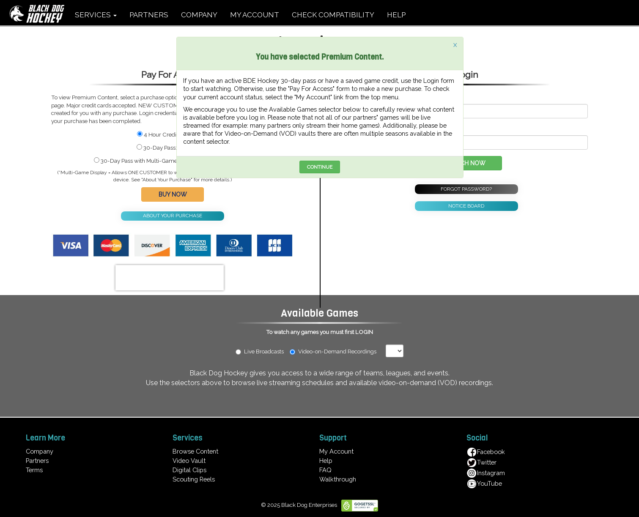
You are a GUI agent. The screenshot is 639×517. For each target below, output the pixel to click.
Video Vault (189, 460)
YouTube (484, 483)
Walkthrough (337, 479)
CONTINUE (319, 167)
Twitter (481, 462)
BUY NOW (173, 194)
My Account (336, 451)
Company (39, 451)
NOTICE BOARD (466, 206)
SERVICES (96, 15)
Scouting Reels (194, 479)
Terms (34, 469)
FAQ (325, 469)
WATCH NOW (466, 163)
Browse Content (195, 451)
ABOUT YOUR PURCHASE (172, 216)
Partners (37, 460)
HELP (396, 15)
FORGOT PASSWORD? (466, 189)
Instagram (485, 472)
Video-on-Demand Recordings (337, 351)
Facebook (485, 451)
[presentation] (169, 277)
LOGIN (364, 331)
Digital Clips (189, 469)
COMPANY (199, 15)
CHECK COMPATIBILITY (333, 15)
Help (325, 460)
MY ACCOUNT (254, 15)
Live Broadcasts (260, 351)
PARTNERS (148, 15)
